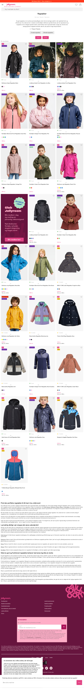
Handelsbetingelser (5, 606)
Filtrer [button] (38, 37)
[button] (2, 4)
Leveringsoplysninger (49, 601)
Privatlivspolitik (47, 606)
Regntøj (41, 17)
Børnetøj (37, 17)
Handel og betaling (48, 603)
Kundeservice (4, 601)
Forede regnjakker (35, 32)
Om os (2, 613)
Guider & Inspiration (5, 603)
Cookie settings (48, 608)
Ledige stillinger (4, 611)
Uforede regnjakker (48, 32)
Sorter (45, 37)
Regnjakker (46, 17)
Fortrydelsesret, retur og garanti (8, 608)
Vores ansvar (47, 611)
